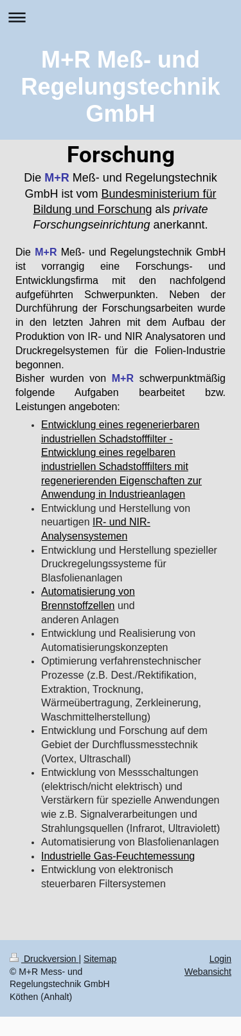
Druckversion (44, 959)
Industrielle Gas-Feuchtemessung (118, 856)
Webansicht (207, 971)
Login (220, 959)
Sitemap (100, 959)
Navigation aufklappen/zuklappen (120, 17)
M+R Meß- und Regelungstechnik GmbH (120, 86)
